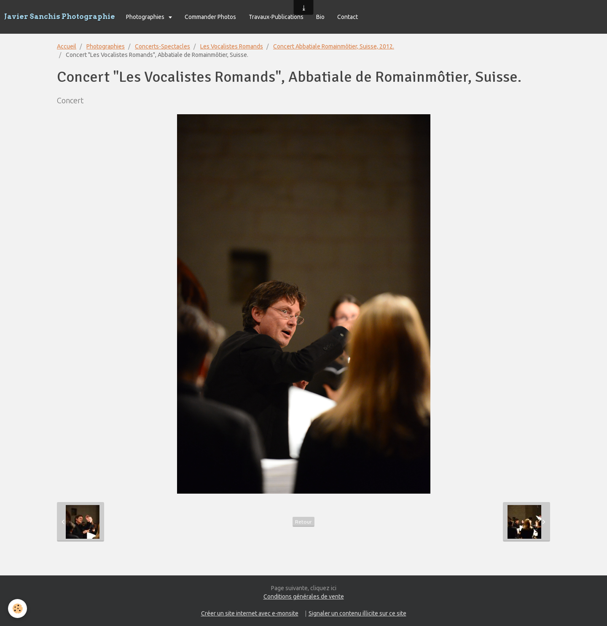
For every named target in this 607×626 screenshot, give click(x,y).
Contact (347, 16)
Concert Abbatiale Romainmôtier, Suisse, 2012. (333, 46)
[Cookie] (17, 608)
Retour (303, 521)
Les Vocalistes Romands (231, 46)
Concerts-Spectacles (162, 46)
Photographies (146, 16)
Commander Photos (210, 16)
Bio (320, 16)
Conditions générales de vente (303, 596)
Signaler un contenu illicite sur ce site (357, 613)
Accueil (66, 46)
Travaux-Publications (276, 16)
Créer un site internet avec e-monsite (249, 613)
